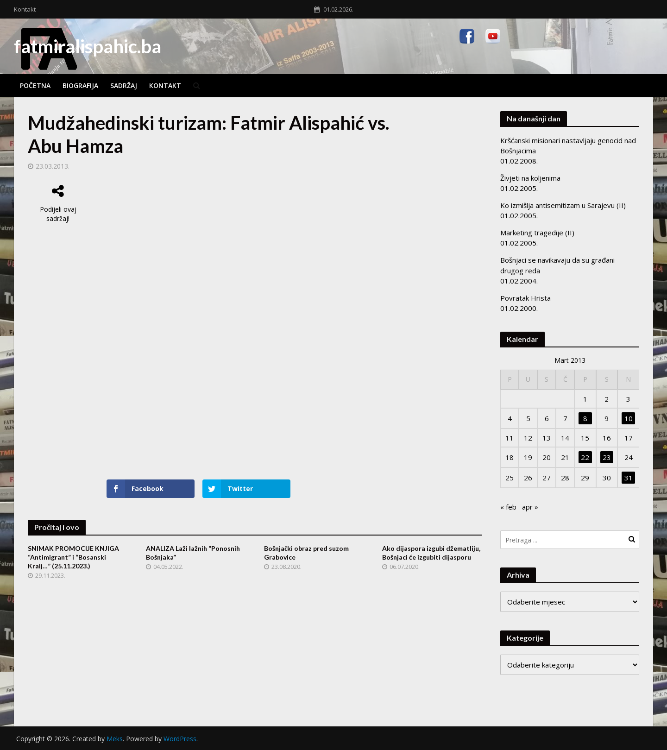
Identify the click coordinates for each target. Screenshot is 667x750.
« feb (508, 506)
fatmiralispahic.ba (87, 46)
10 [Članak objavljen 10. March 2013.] (628, 418)
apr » (530, 506)
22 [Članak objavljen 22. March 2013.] (585, 457)
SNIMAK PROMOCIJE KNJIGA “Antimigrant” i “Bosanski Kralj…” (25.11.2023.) (73, 557)
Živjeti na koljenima (530, 178)
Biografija (80, 85)
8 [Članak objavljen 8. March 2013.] (585, 418)
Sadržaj (123, 85)
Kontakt (25, 9)
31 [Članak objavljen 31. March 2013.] (628, 477)
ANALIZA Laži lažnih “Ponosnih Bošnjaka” (193, 552)
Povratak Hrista (525, 298)
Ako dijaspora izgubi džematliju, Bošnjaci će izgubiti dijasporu (431, 552)
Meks (115, 738)
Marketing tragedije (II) (537, 232)
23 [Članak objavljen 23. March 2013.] (607, 457)
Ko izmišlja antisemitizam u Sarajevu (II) (563, 205)
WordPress (180, 738)
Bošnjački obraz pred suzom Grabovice (306, 552)
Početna (35, 85)
